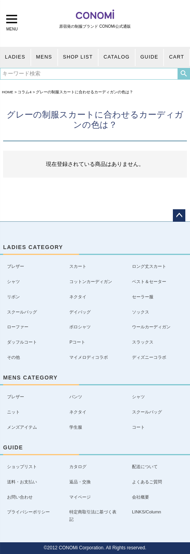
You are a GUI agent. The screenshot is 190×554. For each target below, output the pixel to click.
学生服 (75, 427)
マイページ (80, 497)
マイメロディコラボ (88, 357)
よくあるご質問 (147, 481)
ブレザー (15, 266)
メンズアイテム (22, 427)
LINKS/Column (146, 511)
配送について (145, 466)
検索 (184, 73)
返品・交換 (80, 481)
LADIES (15, 57)
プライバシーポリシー (28, 511)
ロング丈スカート (149, 266)
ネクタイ (77, 296)
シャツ (13, 281)
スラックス (142, 342)
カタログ (77, 466)
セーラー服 (142, 296)
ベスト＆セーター (149, 281)
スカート (77, 266)
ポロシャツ (80, 326)
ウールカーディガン (151, 326)
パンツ (75, 396)
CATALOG (117, 57)
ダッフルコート (22, 342)
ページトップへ (179, 215)
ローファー (17, 326)
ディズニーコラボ (149, 357)
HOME (7, 92)
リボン (13, 296)
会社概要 (140, 497)
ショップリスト (22, 466)
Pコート (77, 342)
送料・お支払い (22, 481)
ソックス (140, 312)
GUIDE (149, 57)
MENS (44, 57)
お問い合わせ (20, 497)
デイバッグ (80, 312)
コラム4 (24, 92)
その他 (13, 357)
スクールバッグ (22, 312)
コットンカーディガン (90, 281)
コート (138, 427)
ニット (13, 412)
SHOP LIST (78, 57)
